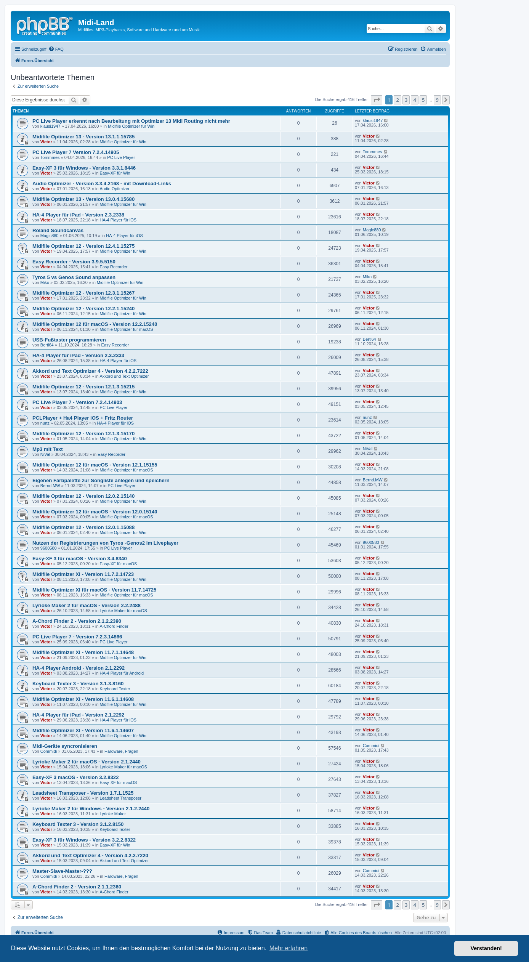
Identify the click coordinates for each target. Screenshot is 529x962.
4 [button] (414, 99)
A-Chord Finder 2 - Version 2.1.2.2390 (76, 621)
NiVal (45, 454)
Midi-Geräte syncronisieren (64, 746)
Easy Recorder (114, 267)
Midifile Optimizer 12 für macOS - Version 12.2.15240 (94, 324)
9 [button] (437, 99)
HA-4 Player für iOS (118, 220)
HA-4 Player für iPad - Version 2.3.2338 (78, 215)
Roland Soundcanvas (57, 230)
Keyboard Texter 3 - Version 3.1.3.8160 (77, 683)
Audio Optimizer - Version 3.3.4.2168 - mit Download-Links (101, 183)
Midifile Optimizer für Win (131, 126)
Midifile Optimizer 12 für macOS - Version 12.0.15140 (94, 512)
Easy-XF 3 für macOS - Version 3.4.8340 (79, 558)
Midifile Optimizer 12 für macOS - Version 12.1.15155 (94, 465)
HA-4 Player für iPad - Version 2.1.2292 (78, 715)
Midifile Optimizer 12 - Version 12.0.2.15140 (83, 496)
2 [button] (397, 99)
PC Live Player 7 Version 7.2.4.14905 (75, 152)
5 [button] (423, 99)
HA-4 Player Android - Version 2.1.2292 (78, 668)
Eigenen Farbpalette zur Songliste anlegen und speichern (101, 480)
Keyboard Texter (115, 688)
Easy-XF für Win (115, 173)
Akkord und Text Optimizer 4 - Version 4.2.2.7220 (90, 855)
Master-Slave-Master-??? (62, 871)
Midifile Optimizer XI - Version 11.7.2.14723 (83, 574)
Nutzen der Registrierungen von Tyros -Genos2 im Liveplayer (105, 543)
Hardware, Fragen (121, 751)
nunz (45, 423)
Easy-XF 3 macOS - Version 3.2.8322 (75, 777)
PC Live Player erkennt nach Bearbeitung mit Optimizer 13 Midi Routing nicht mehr (131, 121)
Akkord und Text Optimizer (124, 376)
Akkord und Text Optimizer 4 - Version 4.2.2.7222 (90, 371)
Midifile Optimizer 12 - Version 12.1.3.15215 (83, 387)
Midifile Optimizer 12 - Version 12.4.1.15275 (83, 246)
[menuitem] (56, 49)
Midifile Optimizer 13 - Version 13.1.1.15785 (83, 136)
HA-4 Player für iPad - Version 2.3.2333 (78, 355)
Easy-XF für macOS (118, 563)
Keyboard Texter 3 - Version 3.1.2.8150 (77, 824)
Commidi (48, 751)
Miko (44, 282)
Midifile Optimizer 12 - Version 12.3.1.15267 (83, 293)
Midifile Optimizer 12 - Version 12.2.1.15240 (83, 308)
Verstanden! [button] (486, 948)
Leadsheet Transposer (120, 798)
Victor (46, 141)
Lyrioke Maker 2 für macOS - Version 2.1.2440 (86, 762)
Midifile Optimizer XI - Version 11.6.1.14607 (83, 730)
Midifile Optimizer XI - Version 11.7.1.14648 (83, 652)
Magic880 (49, 235)
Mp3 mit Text (47, 449)
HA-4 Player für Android (122, 673)
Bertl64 (47, 345)
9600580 (48, 548)
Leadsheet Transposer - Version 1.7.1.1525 (82, 793)
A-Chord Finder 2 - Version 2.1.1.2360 (76, 887)
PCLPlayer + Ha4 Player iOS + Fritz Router (82, 418)
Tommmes (50, 157)
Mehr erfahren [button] (288, 948)
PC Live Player (121, 157)
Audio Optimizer (115, 188)
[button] (376, 99)
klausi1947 (50, 126)
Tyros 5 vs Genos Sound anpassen (73, 277)
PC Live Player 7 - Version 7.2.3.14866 (77, 637)
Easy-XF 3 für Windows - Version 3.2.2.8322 (84, 840)
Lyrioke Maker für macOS (123, 610)
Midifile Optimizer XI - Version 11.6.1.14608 (83, 699)
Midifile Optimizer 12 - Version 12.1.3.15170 (83, 433)
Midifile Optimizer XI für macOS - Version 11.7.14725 (94, 590)
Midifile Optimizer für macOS (126, 329)
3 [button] (406, 99)
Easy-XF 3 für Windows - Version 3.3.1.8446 (84, 168)
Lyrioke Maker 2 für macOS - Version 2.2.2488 (86, 605)
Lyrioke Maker (113, 813)
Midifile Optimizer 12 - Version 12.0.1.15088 (83, 527)
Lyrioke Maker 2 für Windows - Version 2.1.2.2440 (90, 808)
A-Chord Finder (114, 626)
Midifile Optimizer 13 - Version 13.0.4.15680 (83, 199)
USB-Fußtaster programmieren (69, 340)
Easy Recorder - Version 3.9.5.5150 (73, 262)
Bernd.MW (50, 485)
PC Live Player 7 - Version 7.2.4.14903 (77, 402)
